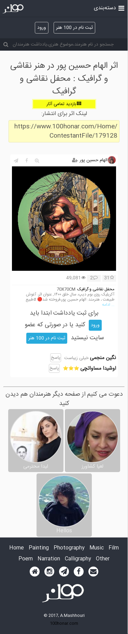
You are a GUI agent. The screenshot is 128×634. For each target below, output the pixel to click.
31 (109, 278)
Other (103, 559)
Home (16, 548)
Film (114, 548)
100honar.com (64, 623)
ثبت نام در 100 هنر (74, 28)
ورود (41, 28)
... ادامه (108, 304)
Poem (25, 559)
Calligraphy (78, 559)
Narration (49, 559)
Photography (69, 548)
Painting (39, 548)
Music (96, 548)
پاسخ (55, 358)
